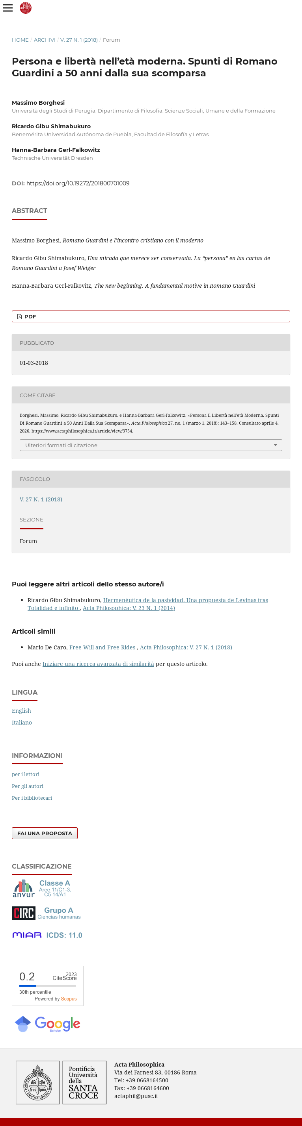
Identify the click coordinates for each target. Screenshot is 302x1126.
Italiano (22, 722)
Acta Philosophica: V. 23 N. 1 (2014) (129, 608)
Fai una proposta (44, 833)
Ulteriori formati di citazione (61, 445)
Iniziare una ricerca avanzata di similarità (98, 663)
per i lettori (25, 774)
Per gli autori (27, 785)
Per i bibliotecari (32, 797)
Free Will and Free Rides (103, 647)
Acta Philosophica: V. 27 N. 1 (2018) (186, 647)
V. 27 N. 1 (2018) (79, 40)
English (21, 710)
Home (20, 40)
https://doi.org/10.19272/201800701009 (78, 183)
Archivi (45, 40)
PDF (29, 316)
